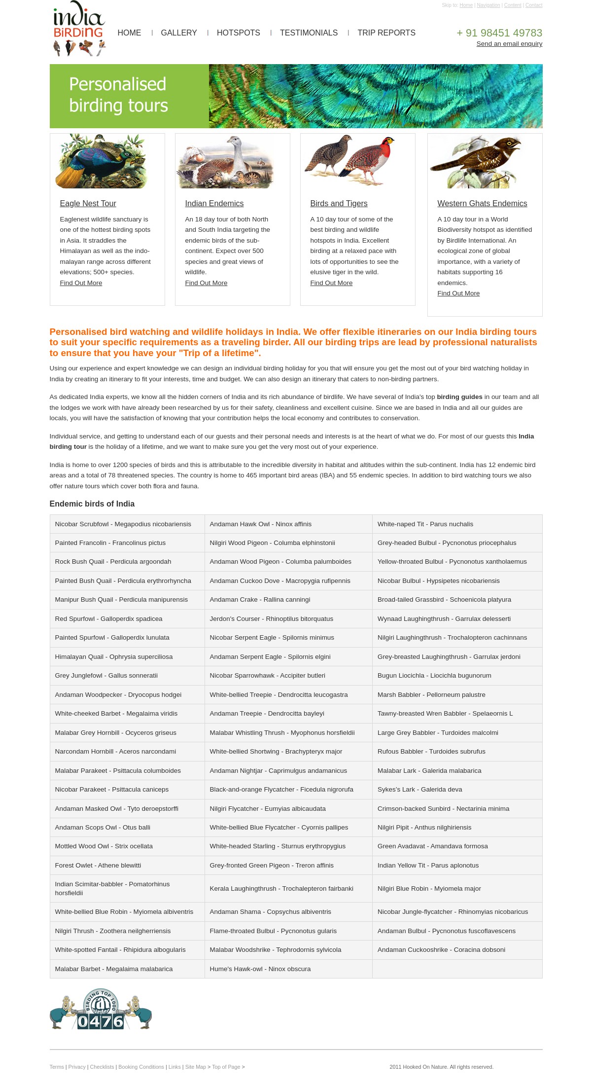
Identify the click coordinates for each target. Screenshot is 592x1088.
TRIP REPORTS (386, 33)
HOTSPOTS (238, 33)
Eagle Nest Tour (88, 203)
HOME (129, 33)
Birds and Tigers (339, 203)
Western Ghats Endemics (482, 203)
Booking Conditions (141, 1067)
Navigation (488, 5)
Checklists (102, 1067)
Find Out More (81, 283)
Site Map (195, 1067)
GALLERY (179, 33)
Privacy (77, 1067)
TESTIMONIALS (309, 33)
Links (175, 1067)
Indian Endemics (214, 203)
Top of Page (226, 1067)
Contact (533, 5)
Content (513, 5)
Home (466, 5)
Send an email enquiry (510, 43)
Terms (57, 1067)
